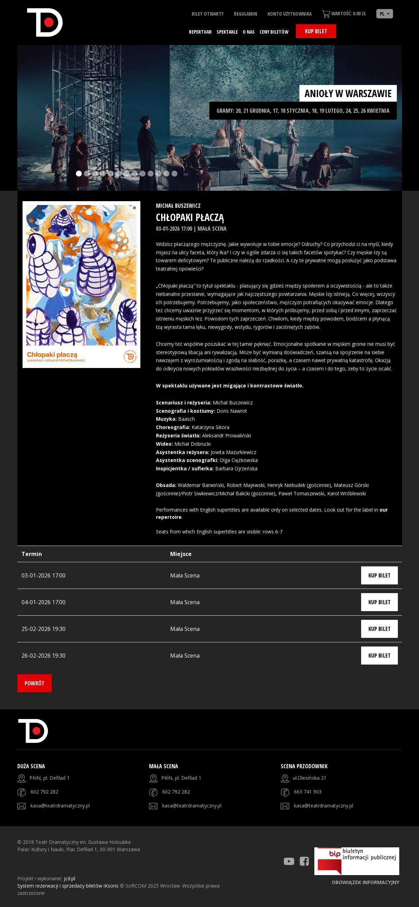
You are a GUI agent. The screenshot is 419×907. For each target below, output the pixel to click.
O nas (249, 31)
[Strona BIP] (357, 861)
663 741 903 (308, 791)
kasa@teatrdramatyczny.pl (60, 805)
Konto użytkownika (290, 13)
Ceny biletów (274, 31)
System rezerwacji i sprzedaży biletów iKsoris (68, 885)
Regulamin (245, 13)
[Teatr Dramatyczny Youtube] (289, 861)
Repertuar (200, 31)
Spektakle (227, 31)
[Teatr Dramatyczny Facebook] (304, 861)
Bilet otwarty (208, 13)
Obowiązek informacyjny (365, 882)
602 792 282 (44, 791)
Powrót (34, 683)
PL (382, 13)
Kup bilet (316, 31)
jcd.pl (69, 878)
